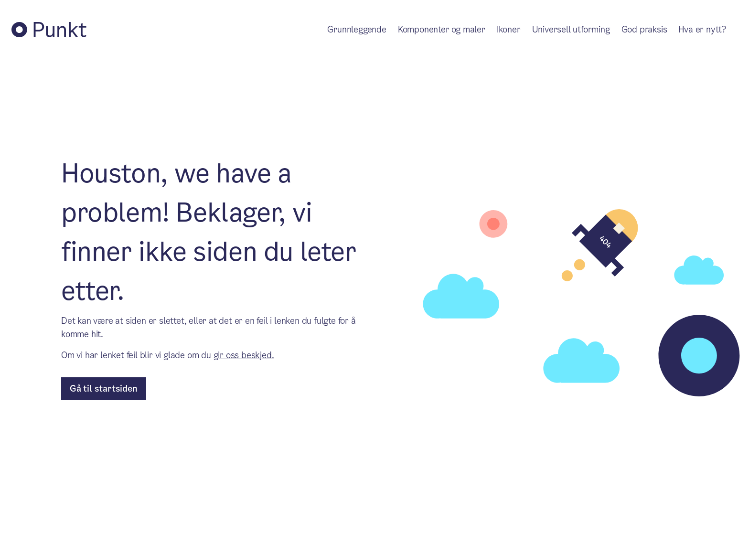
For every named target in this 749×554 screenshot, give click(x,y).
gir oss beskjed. (244, 355)
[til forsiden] (103, 388)
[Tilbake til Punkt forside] (48, 29)
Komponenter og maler (441, 29)
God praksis (644, 29)
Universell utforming (571, 29)
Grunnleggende (356, 29)
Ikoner (509, 29)
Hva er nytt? (702, 29)
